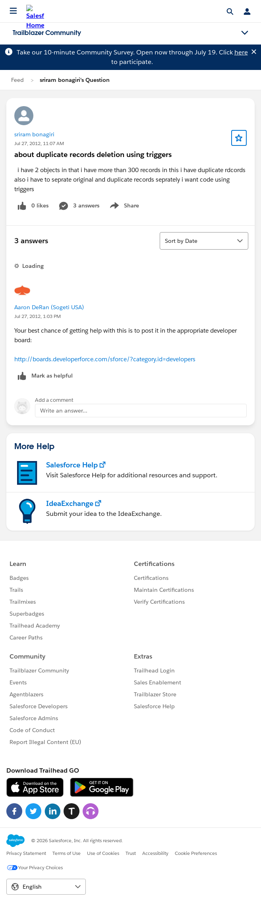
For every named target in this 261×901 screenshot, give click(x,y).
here (241, 52)
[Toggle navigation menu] (244, 33)
